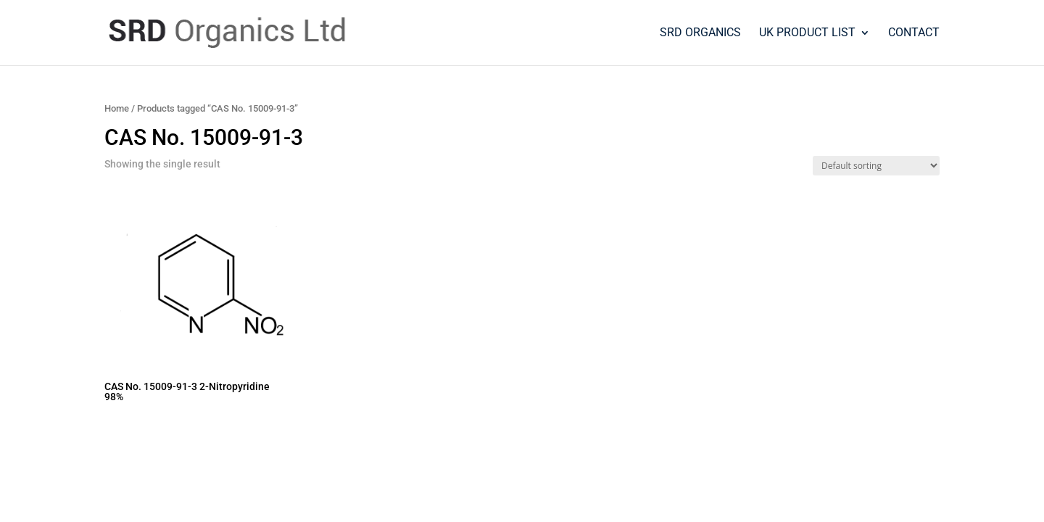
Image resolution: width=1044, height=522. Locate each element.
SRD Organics (700, 33)
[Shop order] (876, 165)
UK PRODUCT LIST (807, 33)
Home (116, 108)
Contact (914, 33)
